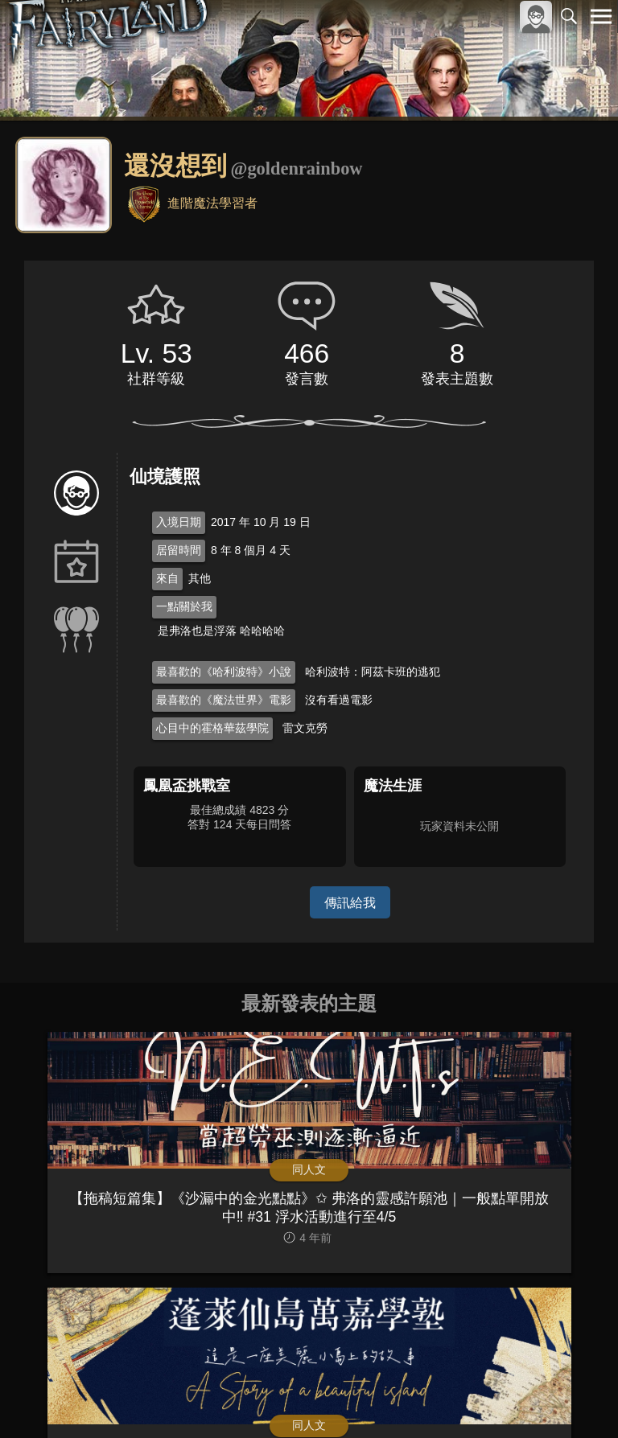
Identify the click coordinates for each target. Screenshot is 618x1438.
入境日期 (178, 522)
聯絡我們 (575, 1399)
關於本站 (408, 1399)
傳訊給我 (350, 902)
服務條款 (460, 1399)
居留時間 (178, 550)
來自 (167, 578)
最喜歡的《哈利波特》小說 (223, 671)
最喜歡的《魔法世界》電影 (223, 699)
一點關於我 (184, 606)
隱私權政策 (518, 1399)
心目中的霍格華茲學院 (212, 727)
